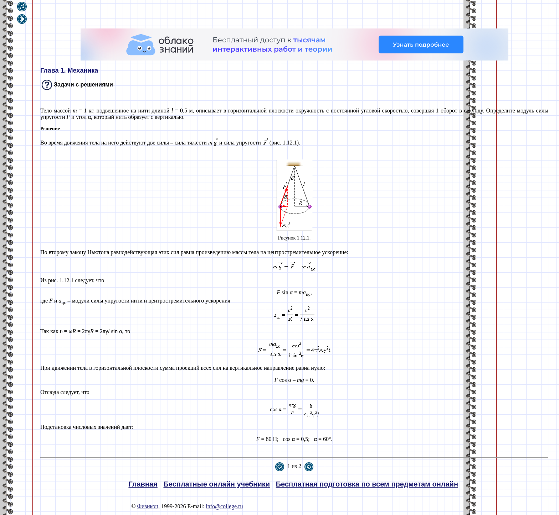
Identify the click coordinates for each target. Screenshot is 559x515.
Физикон (147, 506)
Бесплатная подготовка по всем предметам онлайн (367, 484)
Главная (142, 484)
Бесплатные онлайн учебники (216, 484)
